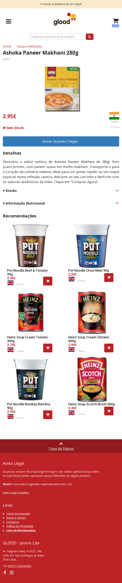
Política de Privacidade (19, 526)
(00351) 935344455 (19, 566)
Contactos (12, 522)
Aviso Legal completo (16, 492)
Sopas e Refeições (29, 46)
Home (7, 46)
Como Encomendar (18, 513)
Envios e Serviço (16, 517)
